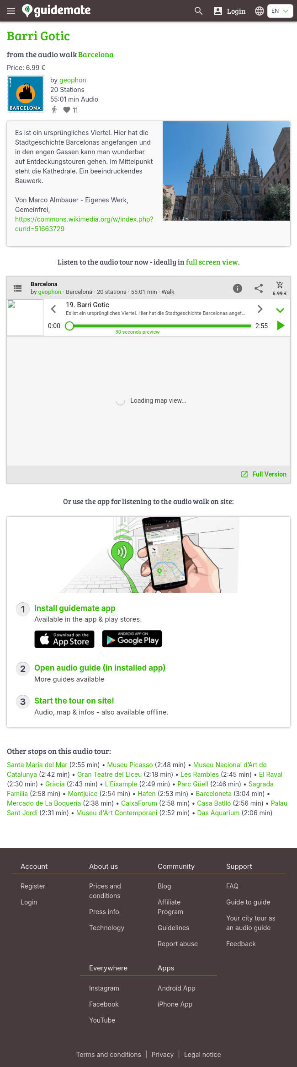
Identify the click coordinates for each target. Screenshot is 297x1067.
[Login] (229, 11)
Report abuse (178, 944)
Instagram (104, 988)
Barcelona (96, 54)
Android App (177, 988)
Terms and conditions (108, 1054)
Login (29, 902)
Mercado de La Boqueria (44, 803)
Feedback (241, 944)
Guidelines (173, 928)
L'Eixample (121, 784)
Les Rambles (199, 774)
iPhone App (175, 1004)
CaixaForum (139, 803)
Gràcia (55, 784)
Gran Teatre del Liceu (109, 774)
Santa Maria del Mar (37, 765)
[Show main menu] (11, 11)
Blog (164, 886)
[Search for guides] (199, 11)
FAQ (232, 886)
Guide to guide (248, 902)
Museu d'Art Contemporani (117, 813)
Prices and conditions (105, 890)
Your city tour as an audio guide (251, 923)
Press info (104, 911)
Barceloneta (214, 793)
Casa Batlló (214, 803)
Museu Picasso (130, 765)
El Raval (270, 774)
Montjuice (82, 793)
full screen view (212, 261)
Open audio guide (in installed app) (100, 667)
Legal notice (202, 1054)
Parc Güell (192, 784)
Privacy (162, 1054)
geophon (72, 80)
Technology (106, 928)
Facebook (104, 1004)
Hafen (146, 793)
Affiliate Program (170, 906)
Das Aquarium (218, 813)
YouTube (102, 1020)
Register (33, 886)
